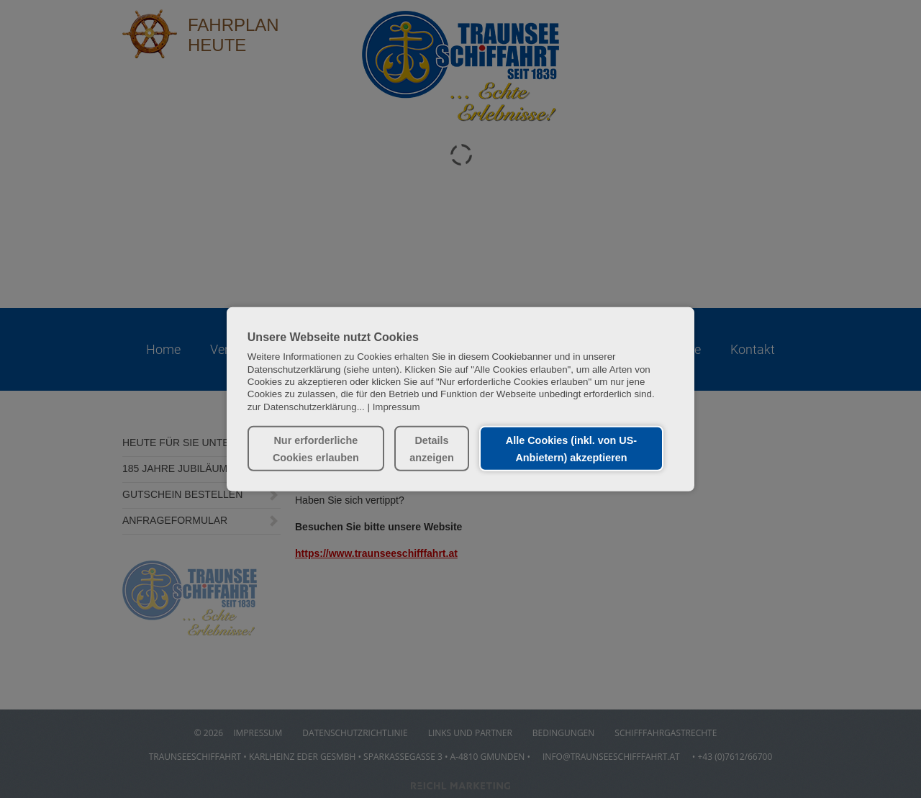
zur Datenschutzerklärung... (306, 406)
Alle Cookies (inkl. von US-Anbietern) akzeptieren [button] (571, 448)
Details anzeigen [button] (431, 448)
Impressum (396, 406)
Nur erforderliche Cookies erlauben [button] (316, 448)
